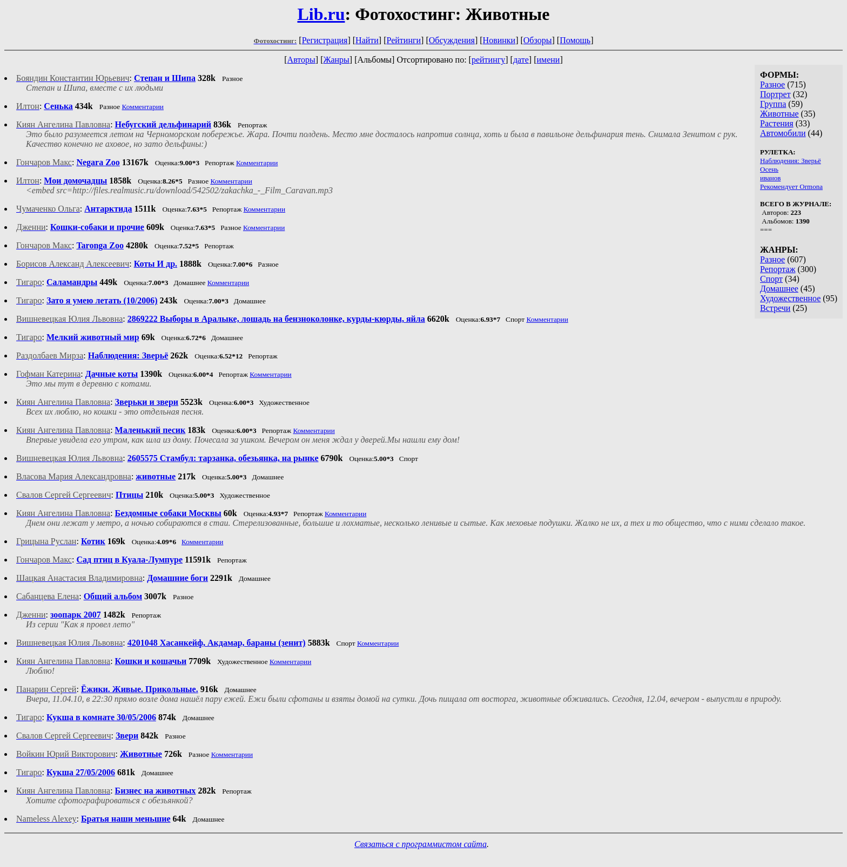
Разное (772, 84)
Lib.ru (321, 14)
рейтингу (488, 59)
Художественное (790, 298)
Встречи (775, 308)
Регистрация (325, 40)
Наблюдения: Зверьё (790, 161)
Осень (769, 169)
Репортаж (777, 269)
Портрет (775, 94)
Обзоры (537, 40)
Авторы (301, 59)
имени (548, 59)
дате (521, 59)
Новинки (499, 40)
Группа (773, 104)
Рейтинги (404, 40)
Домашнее (779, 288)
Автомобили (783, 133)
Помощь (575, 40)
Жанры (336, 59)
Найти (367, 40)
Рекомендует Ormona (791, 186)
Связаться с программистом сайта (420, 844)
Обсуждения (452, 40)
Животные (779, 113)
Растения (777, 123)
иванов (770, 178)
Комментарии (143, 107)
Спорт (771, 278)
